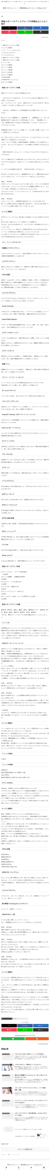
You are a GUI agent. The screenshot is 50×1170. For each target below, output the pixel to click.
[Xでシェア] (9, 28)
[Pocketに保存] (9, 32)
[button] (41, 32)
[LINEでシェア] (25, 32)
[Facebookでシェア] (25, 28)
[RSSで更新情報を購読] (37, 1038)
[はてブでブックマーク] (41, 28)
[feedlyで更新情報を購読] (13, 1038)
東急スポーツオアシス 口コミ (20, 1018)
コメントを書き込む (25, 1150)
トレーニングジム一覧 (7, 1018)
